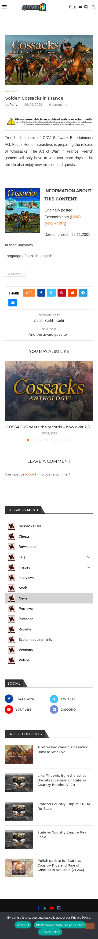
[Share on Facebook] (41, 293)
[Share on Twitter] (51, 293)
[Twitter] (74, 7)
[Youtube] (80, 7)
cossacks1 (15, 273)
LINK (75, 217)
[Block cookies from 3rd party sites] (89, 926)
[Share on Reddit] (72, 293)
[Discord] (85, 7)
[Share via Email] (12, 302)
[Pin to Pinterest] (62, 293)
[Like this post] (30, 293)
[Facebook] (70, 7)
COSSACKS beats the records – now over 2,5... (49, 427)
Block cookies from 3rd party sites (59, 925)
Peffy (13, 104)
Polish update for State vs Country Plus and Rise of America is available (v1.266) (60, 865)
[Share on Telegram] (83, 293)
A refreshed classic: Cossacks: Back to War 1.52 (62, 749)
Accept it (23, 925)
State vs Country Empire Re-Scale (61, 834)
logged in (32, 474)
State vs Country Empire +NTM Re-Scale (63, 806)
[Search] (93, 7)
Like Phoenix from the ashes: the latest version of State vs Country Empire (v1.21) (62, 780)
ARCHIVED (55, 224)
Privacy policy (50, 932)
